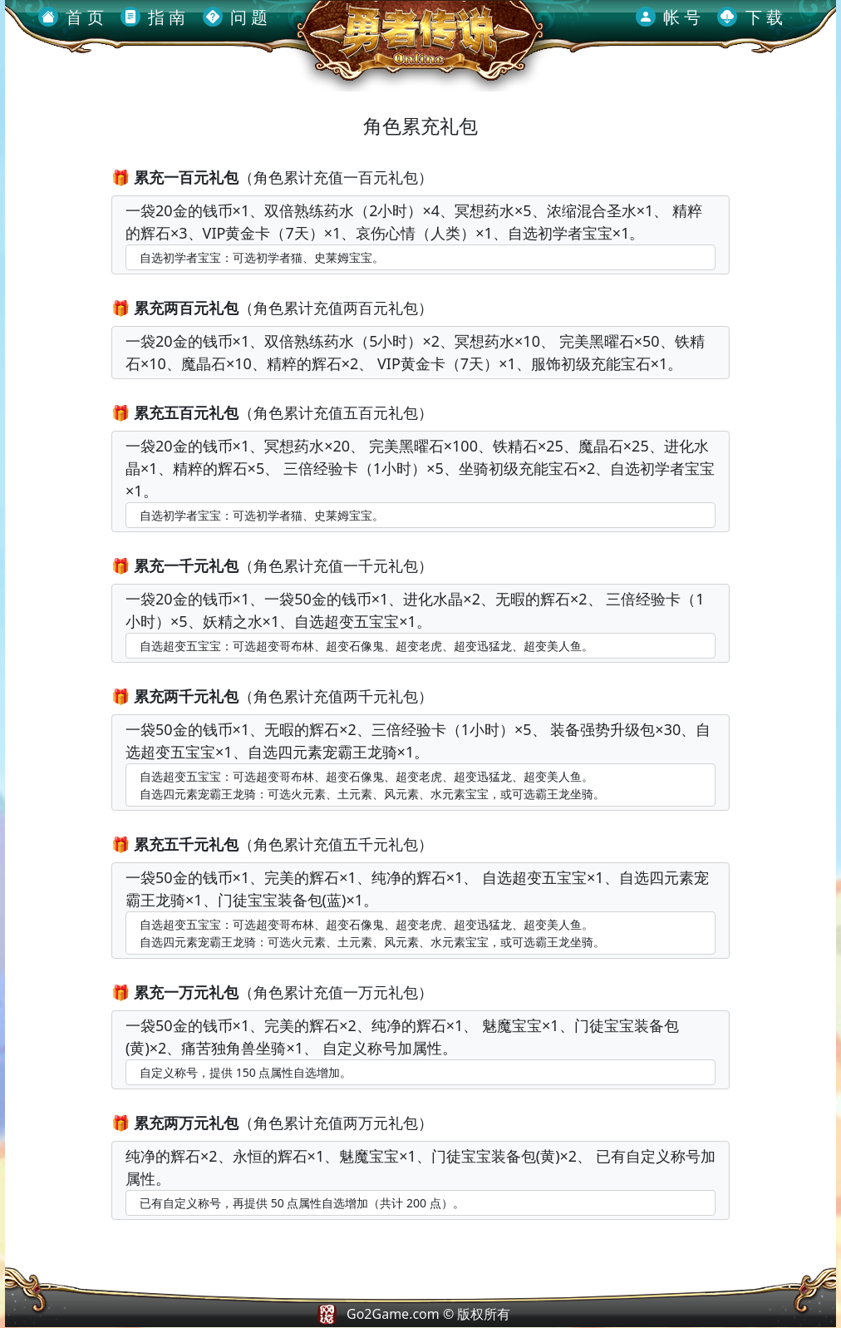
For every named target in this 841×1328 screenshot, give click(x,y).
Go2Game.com (393, 1314)
